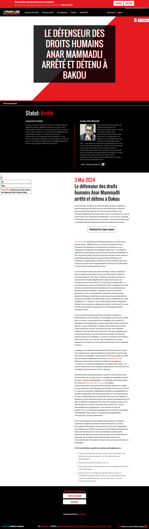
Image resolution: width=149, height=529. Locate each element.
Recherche (84, 12)
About (3, 185)
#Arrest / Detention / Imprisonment (83, 526)
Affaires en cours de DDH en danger (131, 526)
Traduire (144, 20)
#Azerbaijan (45, 526)
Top (2, 181)
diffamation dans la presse (95, 383)
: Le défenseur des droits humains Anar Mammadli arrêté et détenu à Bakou (15, 191)
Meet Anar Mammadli (91, 164)
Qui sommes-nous (62, 12)
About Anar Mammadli (10, 103)
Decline (129, 3)
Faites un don (111, 12)
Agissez (120, 12)
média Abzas (113, 358)
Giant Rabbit (82, 514)
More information (67, 4)
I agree (118, 3)
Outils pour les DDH (47, 12)
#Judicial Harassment (65, 526)
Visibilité (73, 12)
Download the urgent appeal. (101, 229)
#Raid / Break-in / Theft (103, 526)
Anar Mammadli (80, 242)
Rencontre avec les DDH (31, 12)
